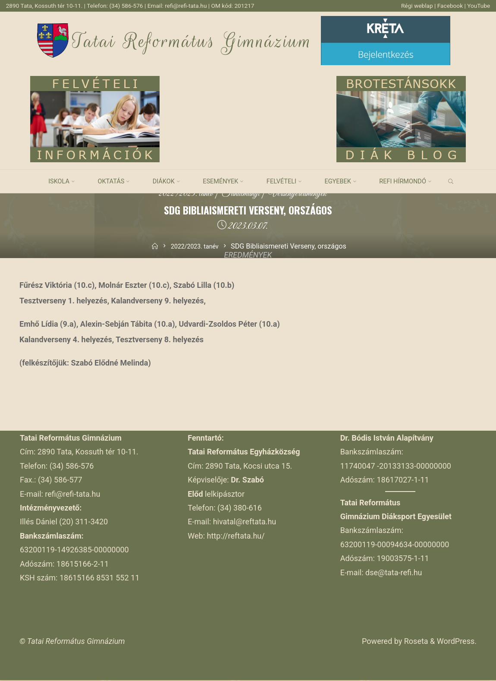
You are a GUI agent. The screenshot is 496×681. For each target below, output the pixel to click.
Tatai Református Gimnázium (192, 41)
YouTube (478, 5)
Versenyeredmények (303, 194)
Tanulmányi (240, 194)
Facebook (448, 5)
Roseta (415, 641)
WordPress (455, 641)
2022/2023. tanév (178, 194)
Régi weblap (413, 5)
